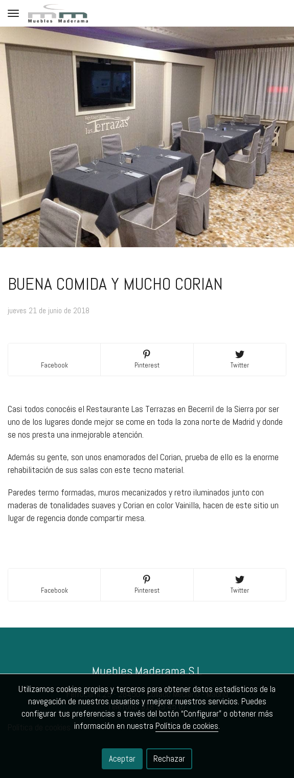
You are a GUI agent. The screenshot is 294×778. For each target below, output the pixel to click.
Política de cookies (186, 725)
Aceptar (122, 758)
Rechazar (169, 758)
